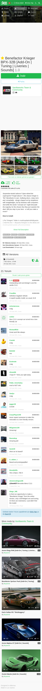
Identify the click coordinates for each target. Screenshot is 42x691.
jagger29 (12, 404)
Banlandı (16, 280)
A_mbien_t (13, 459)
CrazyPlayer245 (15, 415)
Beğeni (18, 183)
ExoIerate (12, 361)
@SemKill (13, 483)
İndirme (8, 183)
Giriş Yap (33, 512)
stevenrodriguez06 (16, 481)
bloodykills (13, 470)
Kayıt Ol (8, 514)
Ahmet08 (12, 372)
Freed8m (12, 293)
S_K (10, 280)
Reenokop (13, 438)
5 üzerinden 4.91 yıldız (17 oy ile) (10, 188)
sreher (11, 317)
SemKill (12, 449)
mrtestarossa (14, 306)
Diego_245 (13, 491)
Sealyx (11, 393)
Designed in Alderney (8, 685)
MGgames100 (14, 428)
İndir (21, 75)
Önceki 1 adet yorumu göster (21, 275)
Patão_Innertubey (15, 383)
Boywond (7, 553)
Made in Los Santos (8, 688)
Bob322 (12, 351)
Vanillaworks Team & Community (21, 88)
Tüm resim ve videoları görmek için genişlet (21, 177)
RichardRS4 (13, 330)
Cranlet (12, 340)
